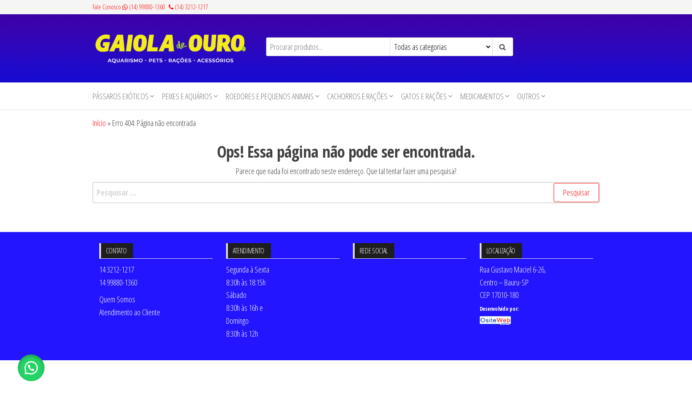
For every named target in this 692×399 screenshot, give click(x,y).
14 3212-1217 (116, 269)
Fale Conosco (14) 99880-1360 (129, 7)
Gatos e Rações (424, 96)
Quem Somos (117, 299)
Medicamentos (482, 96)
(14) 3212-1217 (188, 7)
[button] (31, 367)
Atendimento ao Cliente (129, 312)
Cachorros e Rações (357, 96)
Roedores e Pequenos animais (270, 96)
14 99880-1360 (118, 282)
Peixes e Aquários (187, 96)
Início (99, 123)
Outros (528, 96)
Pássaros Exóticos (121, 96)
